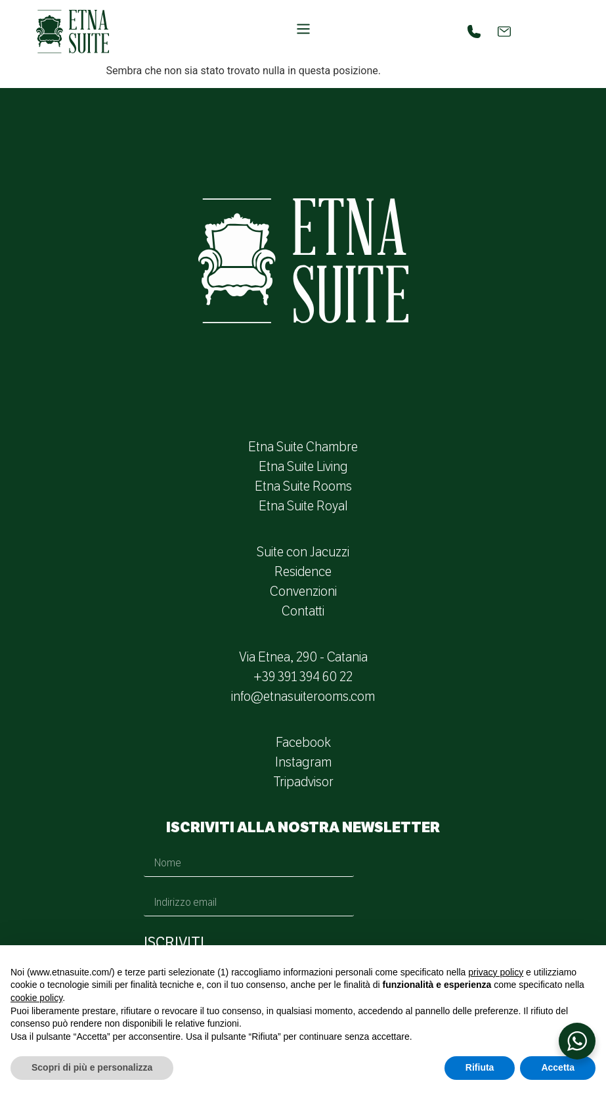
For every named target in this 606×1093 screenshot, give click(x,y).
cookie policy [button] (36, 998)
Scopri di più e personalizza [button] (92, 1067)
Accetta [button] (557, 1067)
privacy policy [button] (495, 972)
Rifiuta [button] (479, 1067)
